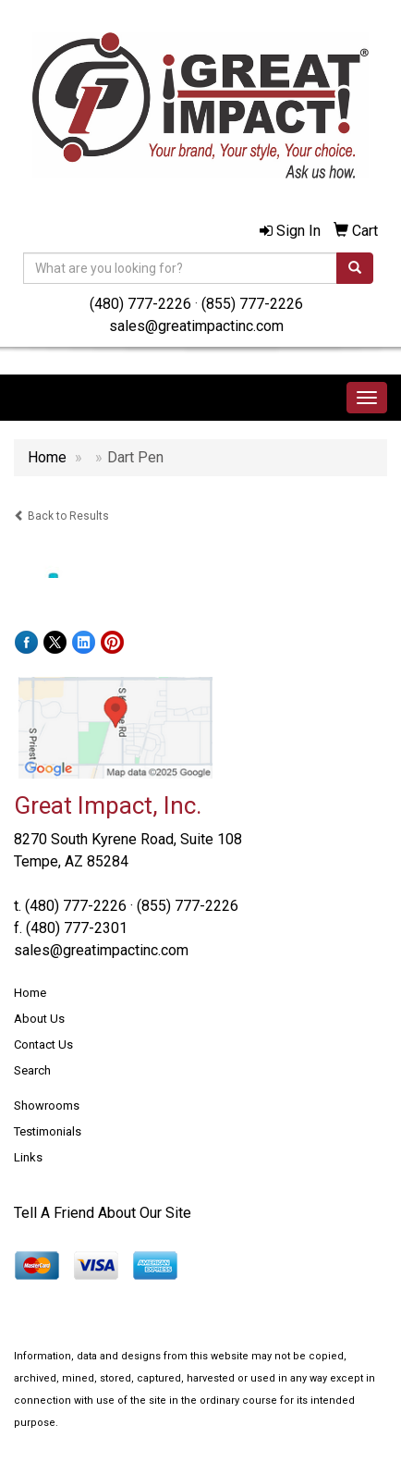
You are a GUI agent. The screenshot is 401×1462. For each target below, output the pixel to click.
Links (28, 1157)
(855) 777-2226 (252, 304)
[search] (354, 268)
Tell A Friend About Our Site (102, 1213)
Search (32, 1070)
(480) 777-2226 (140, 304)
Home (30, 993)
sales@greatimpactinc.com (196, 326)
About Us (39, 1019)
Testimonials (47, 1131)
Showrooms (46, 1105)
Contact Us (43, 1044)
